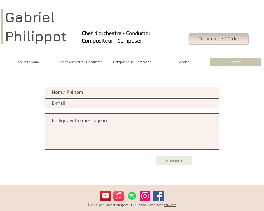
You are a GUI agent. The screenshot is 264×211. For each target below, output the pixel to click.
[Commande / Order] (218, 38)
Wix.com (170, 205)
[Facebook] (158, 196)
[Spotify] (132, 196)
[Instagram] (145, 196)
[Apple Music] (118, 196)
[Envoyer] (174, 160)
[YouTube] (105, 196)
